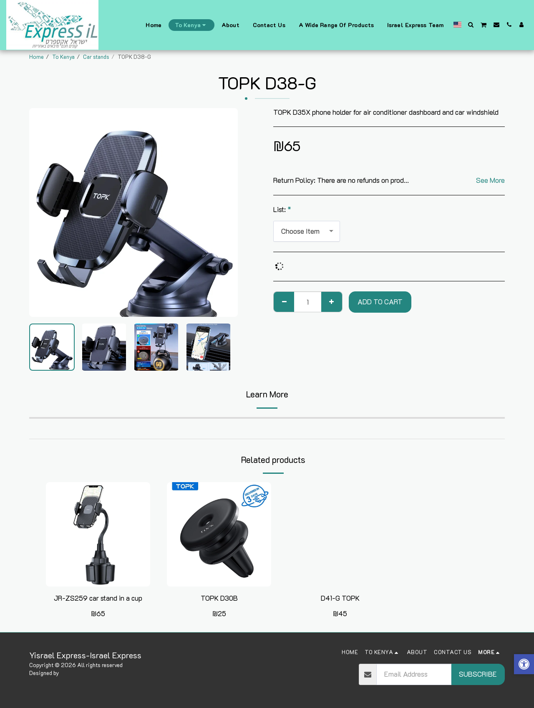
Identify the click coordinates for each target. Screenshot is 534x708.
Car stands (96, 56)
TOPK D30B (219, 598)
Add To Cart (380, 301)
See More (490, 180)
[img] (98, 534)
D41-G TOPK (340, 598)
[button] (471, 25)
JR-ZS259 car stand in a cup (98, 598)
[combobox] (306, 231)
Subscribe (478, 674)
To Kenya (63, 56)
